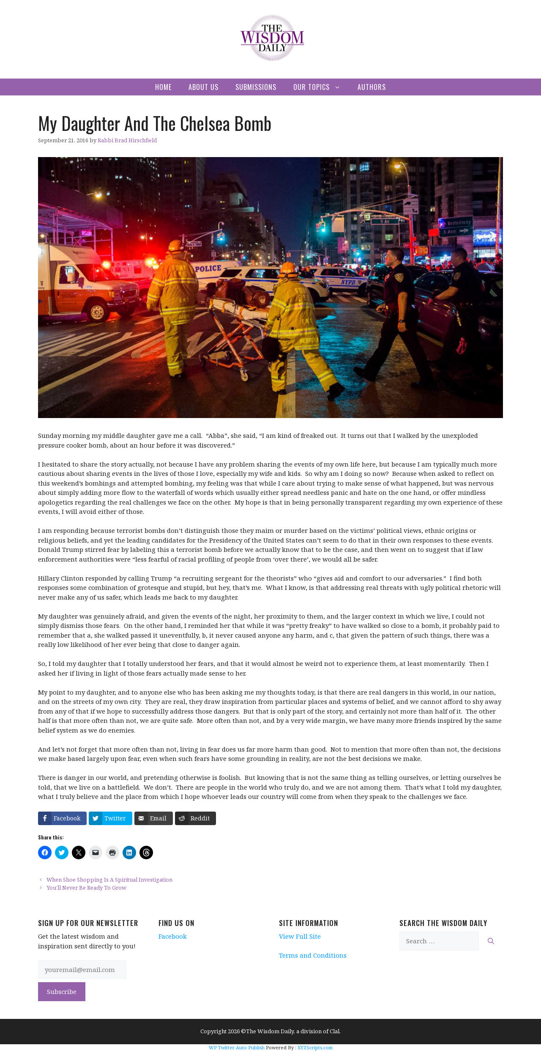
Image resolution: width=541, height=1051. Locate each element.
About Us (204, 87)
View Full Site (300, 936)
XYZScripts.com (315, 1047)
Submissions (255, 87)
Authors (372, 87)
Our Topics (321, 87)
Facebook (172, 936)
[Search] (491, 941)
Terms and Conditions (313, 955)
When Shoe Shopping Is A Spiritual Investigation (109, 879)
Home (163, 87)
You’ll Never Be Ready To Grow (86, 887)
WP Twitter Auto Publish (237, 1047)
